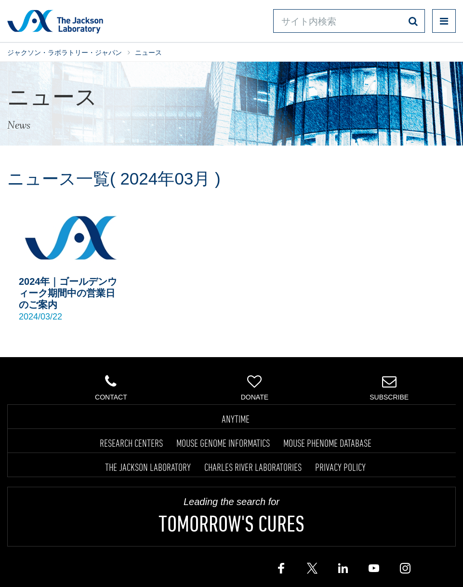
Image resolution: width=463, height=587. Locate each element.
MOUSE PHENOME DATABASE (327, 443)
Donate (254, 387)
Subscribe (389, 387)
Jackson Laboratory (55, 21)
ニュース (148, 52)
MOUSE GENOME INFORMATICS (223, 443)
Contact (111, 387)
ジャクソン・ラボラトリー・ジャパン (64, 52)
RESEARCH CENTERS (131, 443)
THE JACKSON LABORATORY (148, 467)
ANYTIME (236, 419)
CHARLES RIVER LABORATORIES (253, 467)
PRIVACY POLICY (340, 467)
